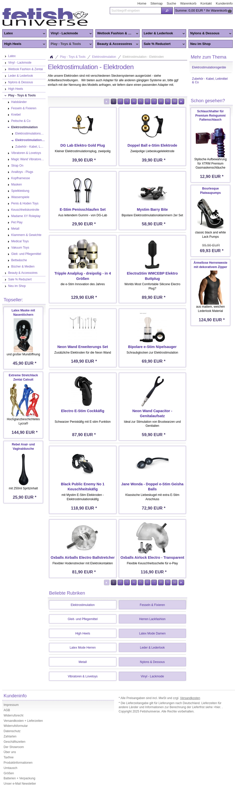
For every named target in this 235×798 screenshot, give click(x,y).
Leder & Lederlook (163, 33)
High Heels (23, 44)
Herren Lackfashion (152, 619)
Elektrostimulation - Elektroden (143, 57)
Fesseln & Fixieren (152, 605)
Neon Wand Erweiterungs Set (82, 347)
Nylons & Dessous (209, 33)
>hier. (217, 707)
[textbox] (135, 10)
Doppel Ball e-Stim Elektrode (152, 145)
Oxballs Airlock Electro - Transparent (152, 557)
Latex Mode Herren (83, 647)
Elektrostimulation (104, 57)
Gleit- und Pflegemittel (83, 619)
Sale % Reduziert (163, 44)
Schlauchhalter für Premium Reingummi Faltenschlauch (210, 116)
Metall (83, 662)
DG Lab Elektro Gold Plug (82, 145)
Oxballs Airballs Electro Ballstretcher (83, 557)
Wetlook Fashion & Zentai (116, 33)
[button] (167, 10)
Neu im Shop (200, 44)
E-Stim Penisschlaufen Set (83, 209)
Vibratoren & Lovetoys (83, 676)
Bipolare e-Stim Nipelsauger (152, 347)
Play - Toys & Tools (70, 44)
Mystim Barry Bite (152, 209)
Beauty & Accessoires (116, 44)
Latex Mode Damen (152, 633)
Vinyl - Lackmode (70, 33)
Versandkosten (190, 698)
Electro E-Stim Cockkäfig (82, 411)
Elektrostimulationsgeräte (209, 67)
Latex (23, 33)
